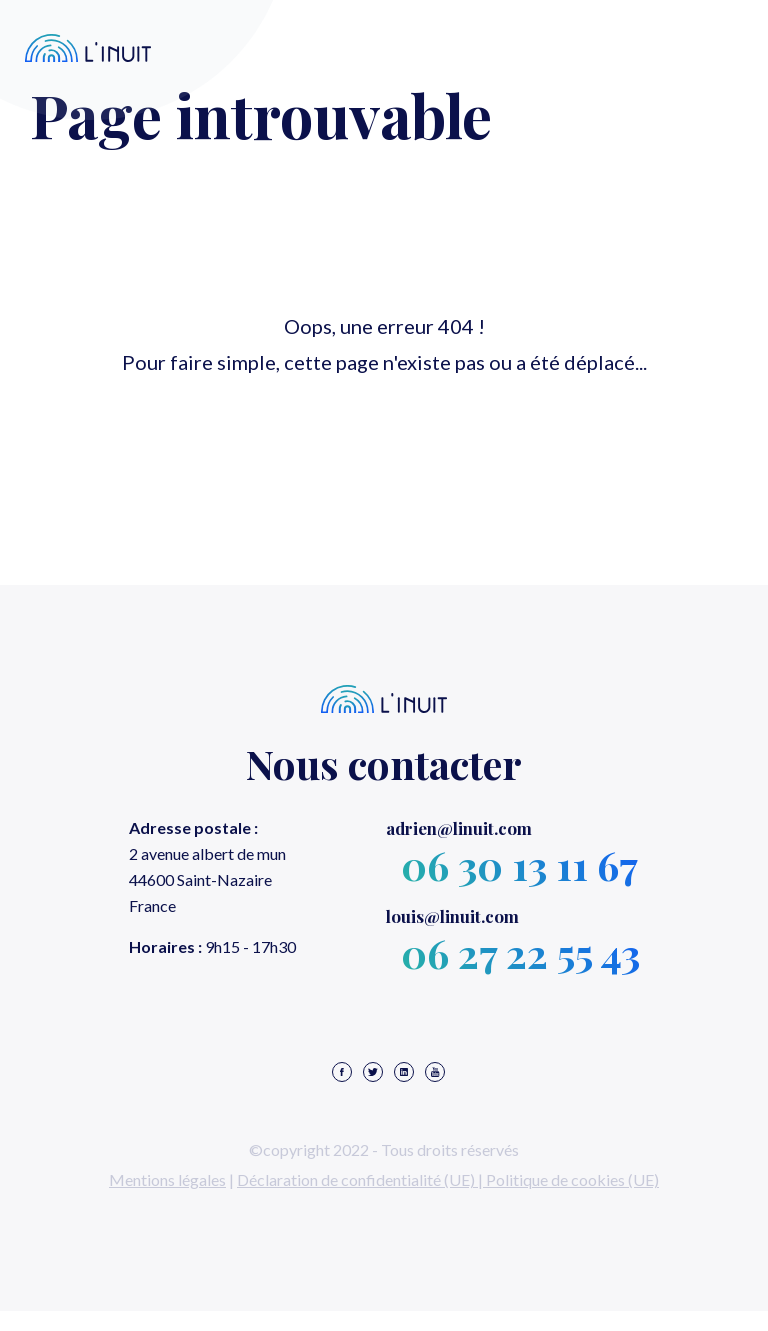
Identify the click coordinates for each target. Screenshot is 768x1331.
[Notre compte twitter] (373, 1073)
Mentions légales (167, 1179)
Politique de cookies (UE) (572, 1179)
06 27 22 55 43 (520, 952)
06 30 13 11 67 (519, 864)
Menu (695, 48)
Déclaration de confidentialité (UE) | (361, 1179)
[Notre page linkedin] (404, 1073)
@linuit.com (459, 828)
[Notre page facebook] (342, 1073)
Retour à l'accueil (384, 429)
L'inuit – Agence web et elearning (88, 48)
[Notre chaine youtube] (435, 1073)
